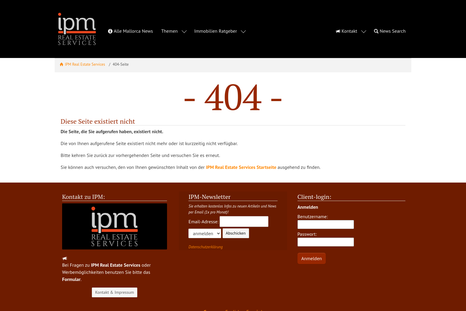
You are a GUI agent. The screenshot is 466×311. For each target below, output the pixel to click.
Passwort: (325, 222)
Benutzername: (325, 205)
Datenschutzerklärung (205, 230)
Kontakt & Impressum (114, 276)
